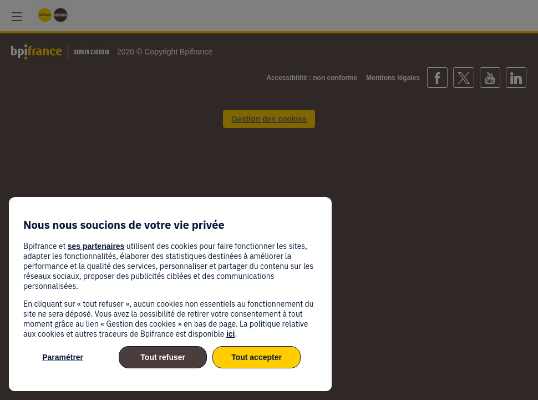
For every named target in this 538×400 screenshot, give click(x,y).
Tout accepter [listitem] (256, 357)
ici (230, 333)
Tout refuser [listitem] (162, 357)
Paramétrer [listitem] (62, 357)
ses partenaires (96, 246)
